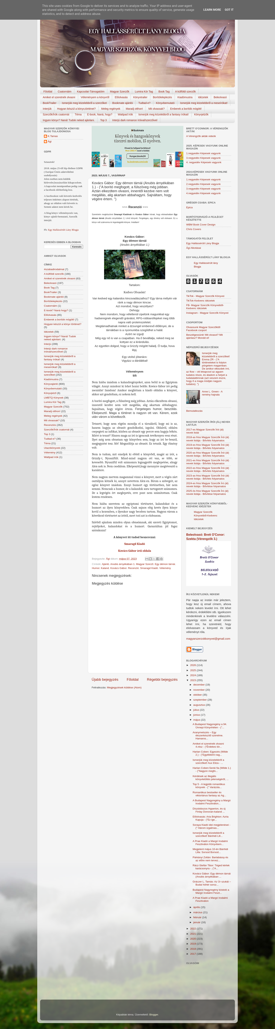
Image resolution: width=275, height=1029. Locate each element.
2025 (193, 670)
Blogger (153, 1014)
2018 (193, 948)
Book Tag (164, 91)
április (197, 907)
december (199, 684)
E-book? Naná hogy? (56, 310)
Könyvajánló (51, 383)
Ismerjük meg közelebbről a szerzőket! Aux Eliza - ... (208, 761)
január (197, 922)
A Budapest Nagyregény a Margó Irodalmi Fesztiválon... (212, 802)
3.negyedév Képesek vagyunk (203, 157)
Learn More (212, 9)
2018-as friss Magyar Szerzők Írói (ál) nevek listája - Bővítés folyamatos (207, 439)
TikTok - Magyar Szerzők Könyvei (205, 296)
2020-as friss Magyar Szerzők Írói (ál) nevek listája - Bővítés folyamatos (207, 454)
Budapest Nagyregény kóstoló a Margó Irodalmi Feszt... (211, 891)
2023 (193, 680)
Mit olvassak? (156, 108)
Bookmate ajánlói (122, 103)
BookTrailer (49, 103)
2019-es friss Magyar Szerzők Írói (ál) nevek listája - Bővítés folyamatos (207, 446)
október (198, 694)
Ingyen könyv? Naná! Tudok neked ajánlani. (69, 120)
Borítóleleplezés (162, 97)
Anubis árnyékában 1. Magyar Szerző (131, 564)
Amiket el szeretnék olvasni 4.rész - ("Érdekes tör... (208, 745)
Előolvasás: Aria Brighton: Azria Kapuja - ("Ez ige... (211, 818)
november (199, 689)
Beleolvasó (220, 97)
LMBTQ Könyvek (53, 397)
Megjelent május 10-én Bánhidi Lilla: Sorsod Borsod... (210, 851)
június (197, 714)
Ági (50, 141)
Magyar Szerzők (119, 91)
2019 (193, 943)
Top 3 (103, 120)
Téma (78, 114)
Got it (229, 9)
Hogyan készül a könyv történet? (62, 324)
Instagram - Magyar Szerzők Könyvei (207, 312)
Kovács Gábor (118, 568)
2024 (193, 675)
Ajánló (105, 564)
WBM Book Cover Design (200, 224)
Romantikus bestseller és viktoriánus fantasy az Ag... (209, 794)
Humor (95, 568)
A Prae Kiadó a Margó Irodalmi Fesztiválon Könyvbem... (210, 843)
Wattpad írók (125, 114)
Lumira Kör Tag (144, 91)
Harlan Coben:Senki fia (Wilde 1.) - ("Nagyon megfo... (212, 769)
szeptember (200, 699)
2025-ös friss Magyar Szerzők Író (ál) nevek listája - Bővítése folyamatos (207, 492)
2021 (193, 933)
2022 (193, 928)
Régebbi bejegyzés (162, 679)
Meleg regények (110, 108)
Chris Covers (193, 229)
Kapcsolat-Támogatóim (90, 91)
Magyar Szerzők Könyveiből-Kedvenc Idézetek (205, 515)
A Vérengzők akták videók (201, 136)
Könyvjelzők (201, 114)
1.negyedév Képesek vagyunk (203, 153)
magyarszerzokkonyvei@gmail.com (208, 638)
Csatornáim (64, 91)
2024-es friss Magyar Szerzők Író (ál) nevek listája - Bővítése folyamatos (207, 485)
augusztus (199, 704)
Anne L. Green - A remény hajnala (212, 393)
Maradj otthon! (134, 108)
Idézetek (203, 97)
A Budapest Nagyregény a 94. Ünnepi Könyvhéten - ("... (210, 726)
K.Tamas (53, 136)
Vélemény (165, 568)
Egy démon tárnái (165, 564)
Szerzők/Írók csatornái (56, 114)
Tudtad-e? (144, 103)
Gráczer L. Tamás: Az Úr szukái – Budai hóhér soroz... (212, 883)
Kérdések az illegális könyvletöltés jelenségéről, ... (211, 778)
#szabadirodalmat (54, 269)
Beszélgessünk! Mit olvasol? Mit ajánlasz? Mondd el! (204, 336)
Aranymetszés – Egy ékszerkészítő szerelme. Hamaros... (208, 735)
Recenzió (133, 568)
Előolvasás (121, 97)
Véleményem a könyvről (95, 97)
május (197, 719)
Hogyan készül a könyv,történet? (76, 108)
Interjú (47, 344)
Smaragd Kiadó (149, 568)
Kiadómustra (184, 97)
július (196, 709)
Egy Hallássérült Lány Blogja (63, 229)
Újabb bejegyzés (105, 679)
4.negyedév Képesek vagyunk (203, 193)
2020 (193, 938)
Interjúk (47, 108)
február (197, 917)
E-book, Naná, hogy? (99, 114)
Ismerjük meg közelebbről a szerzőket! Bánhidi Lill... (208, 834)
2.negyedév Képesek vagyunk (203, 184)
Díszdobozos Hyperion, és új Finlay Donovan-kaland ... (209, 810)
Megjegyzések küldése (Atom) (124, 687)
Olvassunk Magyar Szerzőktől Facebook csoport (203, 329)
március (198, 912)
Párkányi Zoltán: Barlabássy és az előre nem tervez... (210, 859)
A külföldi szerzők (185, 91)
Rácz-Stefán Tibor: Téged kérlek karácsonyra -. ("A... (211, 867)
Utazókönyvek (52, 447)
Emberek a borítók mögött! (186, 108)
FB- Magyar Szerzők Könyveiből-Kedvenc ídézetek (205, 307)
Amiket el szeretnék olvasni (59, 97)
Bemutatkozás (194, 410)
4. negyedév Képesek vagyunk (203, 162)
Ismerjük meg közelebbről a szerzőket (84, 103)
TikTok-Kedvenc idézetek (200, 300)
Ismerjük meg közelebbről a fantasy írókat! (163, 114)
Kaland (105, 568)
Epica (189, 207)
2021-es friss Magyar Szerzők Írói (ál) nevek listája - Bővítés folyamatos (207, 462)
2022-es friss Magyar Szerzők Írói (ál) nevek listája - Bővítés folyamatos (207, 469)
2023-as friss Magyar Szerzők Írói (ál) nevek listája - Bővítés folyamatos (207, 477)
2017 (193, 953)
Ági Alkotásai (193, 247)
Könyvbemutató (165, 103)
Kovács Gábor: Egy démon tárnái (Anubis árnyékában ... (212, 875)
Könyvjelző (50, 393)
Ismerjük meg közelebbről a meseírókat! (203, 103)
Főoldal (48, 91)
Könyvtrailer (140, 97)
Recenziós (50, 425)
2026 (193, 665)
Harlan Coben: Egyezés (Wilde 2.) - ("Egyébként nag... (210, 753)
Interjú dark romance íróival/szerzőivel (134, 120)
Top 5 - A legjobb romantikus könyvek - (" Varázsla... (209, 786)
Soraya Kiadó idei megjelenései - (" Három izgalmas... (211, 826)
